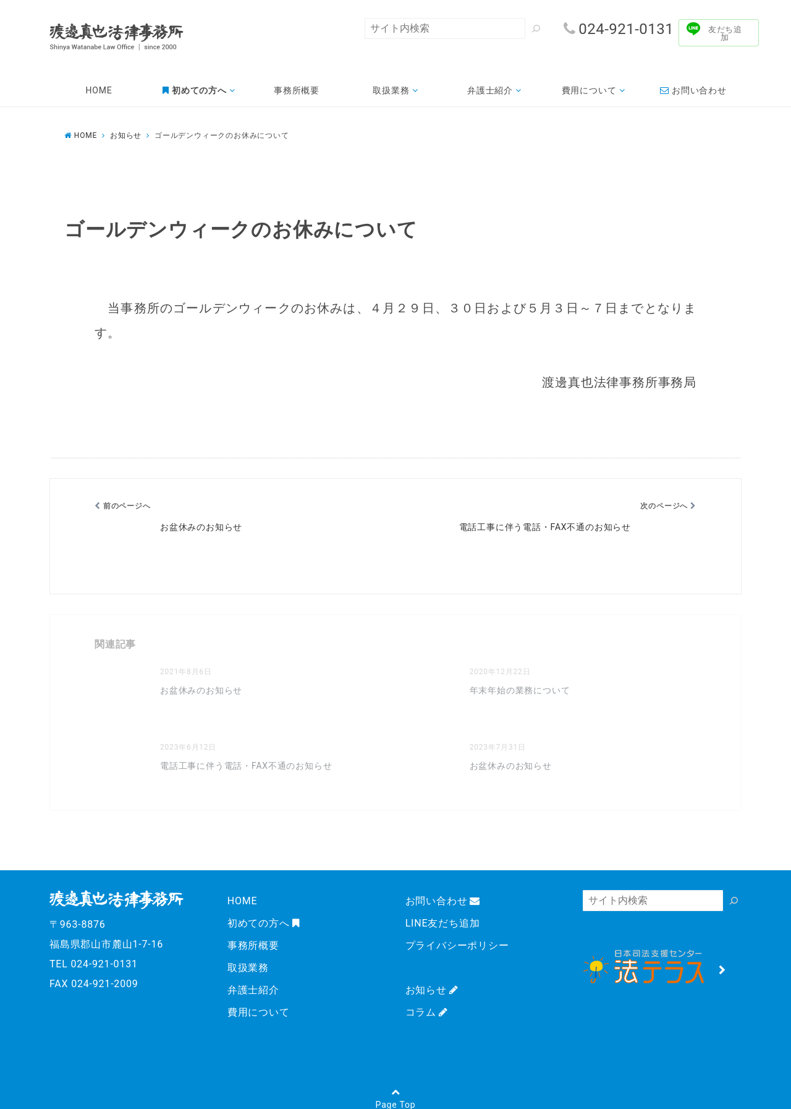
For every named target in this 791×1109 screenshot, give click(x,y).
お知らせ (432, 990)
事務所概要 (296, 90)
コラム (426, 1012)
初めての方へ (263, 923)
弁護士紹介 (490, 90)
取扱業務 (391, 90)
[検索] (536, 28)
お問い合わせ (693, 90)
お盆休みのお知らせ (201, 690)
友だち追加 (725, 33)
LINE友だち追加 (442, 923)
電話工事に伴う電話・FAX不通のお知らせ (246, 766)
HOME (99, 90)
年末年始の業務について (520, 690)
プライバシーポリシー (457, 945)
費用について (589, 90)
